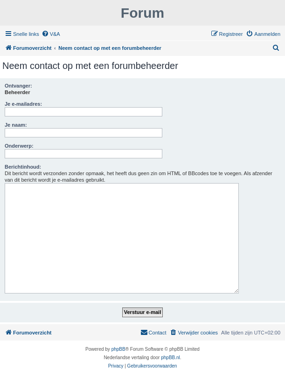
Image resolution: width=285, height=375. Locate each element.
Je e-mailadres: (23, 104)
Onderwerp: (19, 146)
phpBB (118, 349)
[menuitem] (51, 34)
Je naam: (16, 125)
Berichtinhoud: (23, 167)
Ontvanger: (18, 86)
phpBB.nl (170, 357)
